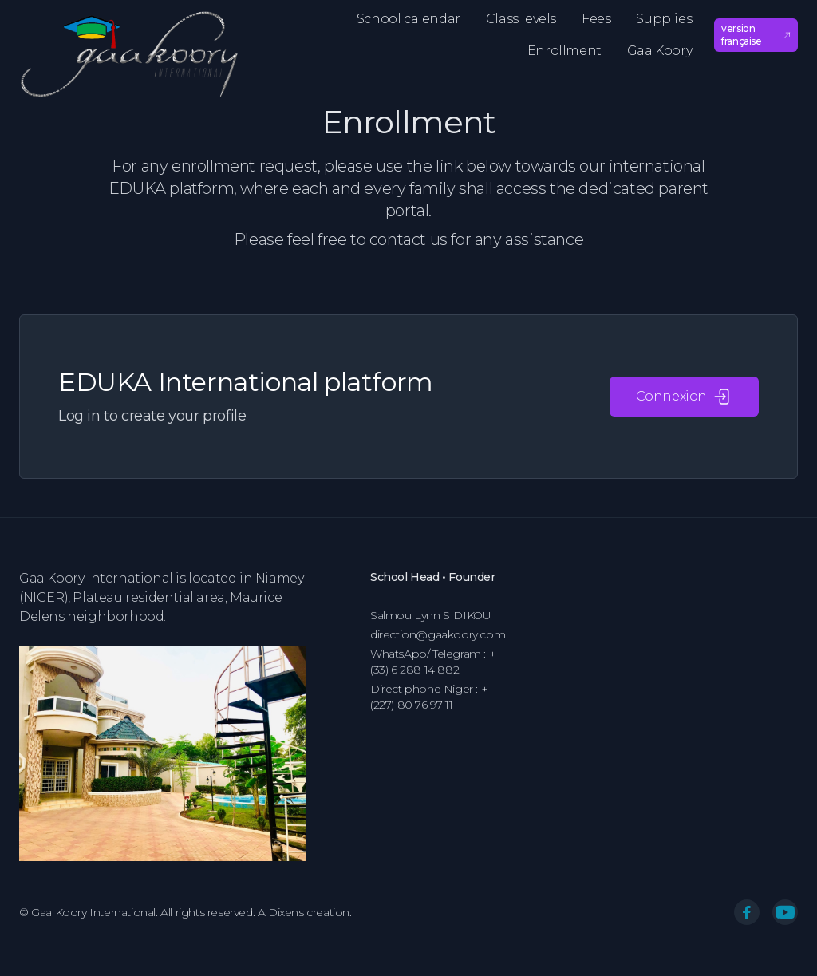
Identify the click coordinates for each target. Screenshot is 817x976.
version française (756, 34)
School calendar (408, 18)
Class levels (521, 18)
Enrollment (564, 50)
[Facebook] (747, 912)
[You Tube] (785, 912)
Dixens (286, 912)
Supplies (664, 18)
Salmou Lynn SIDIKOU (430, 615)
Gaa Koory (659, 50)
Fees (596, 18)
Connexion (684, 396)
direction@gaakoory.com (437, 634)
